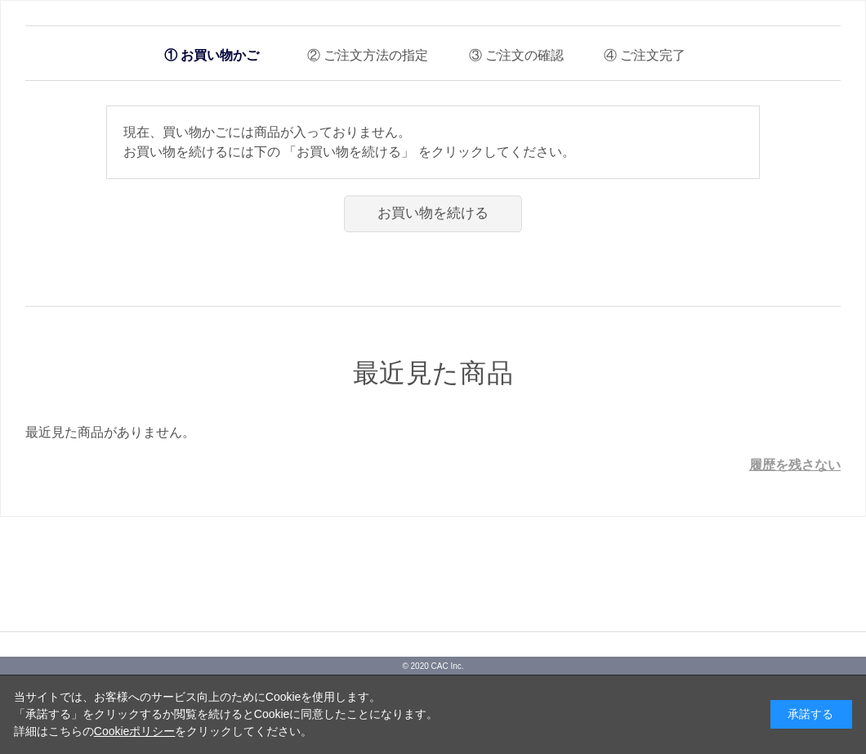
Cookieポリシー (135, 731)
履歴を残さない (795, 465)
